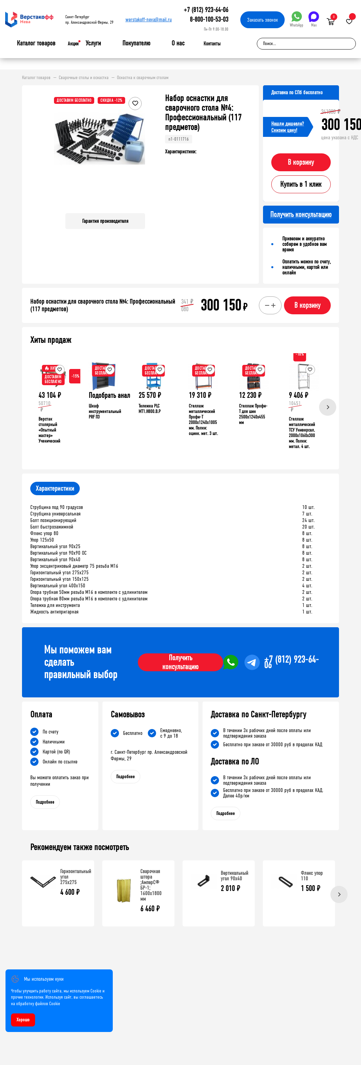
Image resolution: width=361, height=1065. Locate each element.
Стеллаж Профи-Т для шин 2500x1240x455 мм (253, 414)
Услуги (93, 43)
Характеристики (55, 488)
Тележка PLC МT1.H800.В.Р (150, 408)
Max (313, 19)
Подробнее (45, 802)
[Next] (327, 407)
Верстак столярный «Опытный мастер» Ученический (49, 430)
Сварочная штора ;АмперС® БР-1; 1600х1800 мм (151, 885)
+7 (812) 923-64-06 (206, 10)
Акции (73, 44)
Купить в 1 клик (300, 184)
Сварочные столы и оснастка (84, 77)
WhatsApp (296, 19)
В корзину (301, 162)
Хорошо (23, 1020)
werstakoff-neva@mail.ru (148, 19)
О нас (178, 43)
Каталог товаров (36, 43)
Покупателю (136, 43)
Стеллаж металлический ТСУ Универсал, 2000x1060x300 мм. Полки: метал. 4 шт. (302, 432)
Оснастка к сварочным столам (142, 77)
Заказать (262, 20)
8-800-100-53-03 (209, 19)
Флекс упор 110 (312, 876)
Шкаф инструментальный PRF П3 (105, 411)
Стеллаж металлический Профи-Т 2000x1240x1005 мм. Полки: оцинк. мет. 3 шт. (203, 419)
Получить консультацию (180, 662)
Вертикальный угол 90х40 (234, 876)
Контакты (212, 44)
